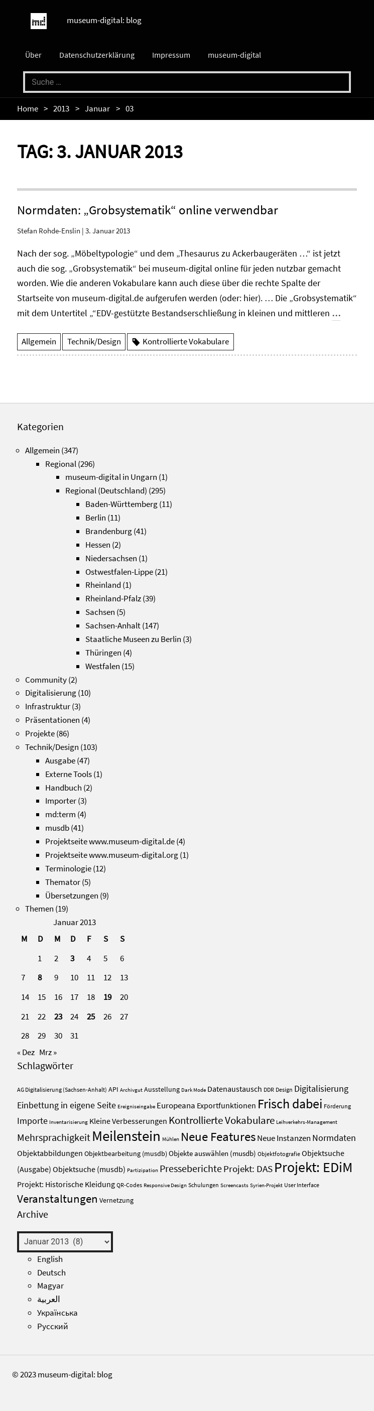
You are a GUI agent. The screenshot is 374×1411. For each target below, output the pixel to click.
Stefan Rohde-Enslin (48, 230)
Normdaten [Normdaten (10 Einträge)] (334, 1137)
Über (33, 55)
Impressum (171, 55)
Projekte (40, 733)
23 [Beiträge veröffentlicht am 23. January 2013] (58, 1016)
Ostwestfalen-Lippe (119, 571)
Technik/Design (94, 341)
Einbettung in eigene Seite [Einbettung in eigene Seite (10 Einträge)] (66, 1105)
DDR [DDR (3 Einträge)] (269, 1089)
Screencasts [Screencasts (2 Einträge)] (234, 1185)
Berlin (95, 517)
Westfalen (102, 666)
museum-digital (234, 55)
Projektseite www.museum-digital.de (110, 841)
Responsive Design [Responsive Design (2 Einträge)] (165, 1185)
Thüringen (103, 652)
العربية (48, 1299)
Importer (60, 800)
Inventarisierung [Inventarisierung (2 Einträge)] (68, 1122)
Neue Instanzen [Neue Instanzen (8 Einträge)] (284, 1137)
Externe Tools (68, 774)
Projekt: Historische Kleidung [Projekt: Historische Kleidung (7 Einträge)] (66, 1184)
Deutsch (51, 1272)
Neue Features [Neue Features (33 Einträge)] (218, 1136)
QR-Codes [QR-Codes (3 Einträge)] (129, 1185)
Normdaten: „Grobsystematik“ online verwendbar (147, 210)
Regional (60, 463)
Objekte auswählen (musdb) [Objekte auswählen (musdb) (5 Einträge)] (212, 1153)
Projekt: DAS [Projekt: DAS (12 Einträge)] (248, 1169)
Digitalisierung (50, 692)
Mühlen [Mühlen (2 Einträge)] (170, 1139)
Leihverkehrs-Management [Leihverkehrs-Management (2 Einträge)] (306, 1122)
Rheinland (103, 584)
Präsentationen (52, 719)
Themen (39, 908)
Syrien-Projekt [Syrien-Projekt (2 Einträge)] (266, 1185)
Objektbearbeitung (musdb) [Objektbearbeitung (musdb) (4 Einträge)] (125, 1153)
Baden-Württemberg (121, 503)
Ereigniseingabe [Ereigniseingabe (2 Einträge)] (136, 1106)
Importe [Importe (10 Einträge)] (32, 1120)
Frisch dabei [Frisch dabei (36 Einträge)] (290, 1104)
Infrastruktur (47, 706)
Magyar (50, 1285)
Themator (62, 881)
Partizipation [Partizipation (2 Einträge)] (142, 1170)
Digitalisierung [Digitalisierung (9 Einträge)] (321, 1088)
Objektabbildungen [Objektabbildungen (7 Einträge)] (50, 1153)
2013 (61, 108)
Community (46, 679)
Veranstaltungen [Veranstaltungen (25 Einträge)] (57, 1198)
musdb (57, 827)
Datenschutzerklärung (97, 55)
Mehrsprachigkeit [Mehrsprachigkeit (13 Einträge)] (53, 1137)
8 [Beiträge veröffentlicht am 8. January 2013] (40, 977)
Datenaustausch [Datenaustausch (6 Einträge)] (234, 1089)
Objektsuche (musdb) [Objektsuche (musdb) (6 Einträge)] (89, 1169)
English (50, 1258)
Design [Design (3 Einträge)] (284, 1089)
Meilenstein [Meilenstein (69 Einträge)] (126, 1135)
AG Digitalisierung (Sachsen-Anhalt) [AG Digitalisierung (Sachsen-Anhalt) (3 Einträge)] (62, 1089)
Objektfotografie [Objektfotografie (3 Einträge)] (279, 1154)
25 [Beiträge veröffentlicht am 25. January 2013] (91, 1016)
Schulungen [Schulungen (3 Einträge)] (203, 1185)
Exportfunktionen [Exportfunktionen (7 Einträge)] (226, 1105)
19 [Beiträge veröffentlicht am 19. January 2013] (107, 996)
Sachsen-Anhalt (113, 625)
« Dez (26, 1052)
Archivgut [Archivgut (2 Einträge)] (131, 1090)
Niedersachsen (111, 558)
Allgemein (39, 341)
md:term (60, 814)
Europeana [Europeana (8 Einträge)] (176, 1105)
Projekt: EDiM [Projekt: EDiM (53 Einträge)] (313, 1167)
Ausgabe (60, 760)
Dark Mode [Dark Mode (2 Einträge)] (193, 1090)
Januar (97, 108)
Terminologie (68, 868)
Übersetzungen (71, 895)
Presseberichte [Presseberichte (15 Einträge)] (191, 1168)
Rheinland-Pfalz (113, 598)
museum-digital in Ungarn (111, 476)
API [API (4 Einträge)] (113, 1089)
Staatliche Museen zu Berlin (133, 639)
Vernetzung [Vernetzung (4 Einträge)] (116, 1200)
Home (27, 108)
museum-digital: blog (104, 20)
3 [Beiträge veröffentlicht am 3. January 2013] (72, 958)
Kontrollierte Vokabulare (186, 341)
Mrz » (48, 1052)
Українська (57, 1312)
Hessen (97, 544)
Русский (52, 1326)
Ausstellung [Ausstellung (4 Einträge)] (162, 1089)
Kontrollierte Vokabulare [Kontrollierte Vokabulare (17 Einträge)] (222, 1120)
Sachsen (100, 611)
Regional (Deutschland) (106, 490)
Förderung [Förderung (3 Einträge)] (337, 1106)
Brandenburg (108, 531)
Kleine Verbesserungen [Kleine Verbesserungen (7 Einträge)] (128, 1121)
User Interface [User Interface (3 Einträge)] (301, 1185)
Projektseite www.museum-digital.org (111, 854)
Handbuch (63, 787)
